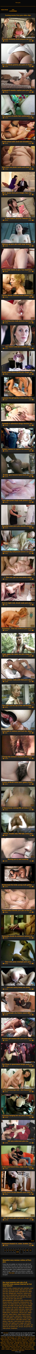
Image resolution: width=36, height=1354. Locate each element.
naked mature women (24, 1314)
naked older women (8, 1316)
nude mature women (9, 1319)
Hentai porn (4, 1343)
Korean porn (30, 1346)
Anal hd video (15, 1345)
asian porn (26, 1342)
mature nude (9, 1309)
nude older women (21, 1319)
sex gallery (27, 1325)
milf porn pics (23, 1312)
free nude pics (21, 1297)
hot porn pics (18, 1305)
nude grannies (27, 1318)
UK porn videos (6, 1341)
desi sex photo (22, 1295)
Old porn (18, 1346)
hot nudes (11, 1305)
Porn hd (14, 1339)
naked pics (18, 1316)
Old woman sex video (16, 1347)
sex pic (21, 1326)
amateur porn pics (17, 1288)
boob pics (20, 1293)
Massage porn (18, 1342)
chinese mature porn (10, 1346)
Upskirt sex (20, 1338)
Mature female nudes (6, 1339)
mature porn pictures (12, 1311)
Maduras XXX (7, 1345)
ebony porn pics (11, 1297)
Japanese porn (10, 1337)
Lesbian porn (8, 1349)
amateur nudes (7, 1288)
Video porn (21, 1350)
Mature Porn (25, 1339)
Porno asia (10, 1343)
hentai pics (16, 1302)
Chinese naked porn (22, 1341)
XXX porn (24, 1337)
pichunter (28, 1321)
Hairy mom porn (6, 1347)
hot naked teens (13, 1304)
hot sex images (27, 1305)
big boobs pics (23, 1291)
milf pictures (14, 1312)
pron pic (20, 1325)
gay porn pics (18, 1298)
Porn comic (13, 1341)
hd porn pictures (7, 1302)
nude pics (10, 1321)
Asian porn (32, 1338)
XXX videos (18, 1337)
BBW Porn (3, 1342)
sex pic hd (27, 1326)
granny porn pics (19, 1300)
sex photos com (13, 1326)
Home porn (16, 1343)
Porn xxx (19, 1339)
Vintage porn (13, 1338)
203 (17, 1252)
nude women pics (19, 1321)
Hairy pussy (16, 1349)
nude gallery (9, 1318)
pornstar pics (6, 1325)
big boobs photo (14, 1291)
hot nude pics (23, 1304)
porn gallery (12, 1323)
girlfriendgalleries (8, 1300)
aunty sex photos (14, 1290)
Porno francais (30, 1347)
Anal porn (21, 1349)
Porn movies (29, 1343)
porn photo (28, 1323)
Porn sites (7, 1338)
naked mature (13, 1314)
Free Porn (3, 1337)
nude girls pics (18, 1318)
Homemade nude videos (25, 1345)
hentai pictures (24, 1302)
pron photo (14, 1325)
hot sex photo (7, 1307)
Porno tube (31, 1341)
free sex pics (9, 1298)
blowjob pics (12, 1293)
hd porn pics (28, 1300)
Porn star (29, 1337)
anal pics (26, 1288)
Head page (4, 9)
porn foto (5, 1323)
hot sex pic (15, 1307)
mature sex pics (23, 1311)
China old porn (10, 1342)
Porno (3, 1349)
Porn (24, 1347)
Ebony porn (28, 1349)
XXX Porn (26, 1338)
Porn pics (18, 2)
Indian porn (32, 1339)
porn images (20, 1323)
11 (30, 1250)
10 (27, 1250)
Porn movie (24, 1346)
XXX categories (13, 10)
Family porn (32, 1342)
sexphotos (14, 1328)
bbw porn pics (24, 1290)
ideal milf (21, 1307)
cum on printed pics (11, 1295)
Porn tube (22, 1343)
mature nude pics (19, 1309)
